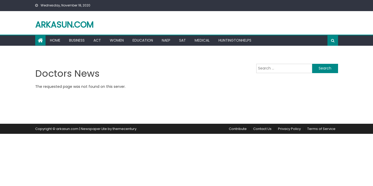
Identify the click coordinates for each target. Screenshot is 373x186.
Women (117, 40)
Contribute (238, 128)
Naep (166, 40)
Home (55, 40)
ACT (97, 40)
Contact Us (262, 128)
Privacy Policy (289, 128)
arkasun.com (64, 24)
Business (77, 40)
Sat (182, 40)
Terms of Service (321, 128)
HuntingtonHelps (234, 40)
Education (143, 40)
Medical (202, 40)
